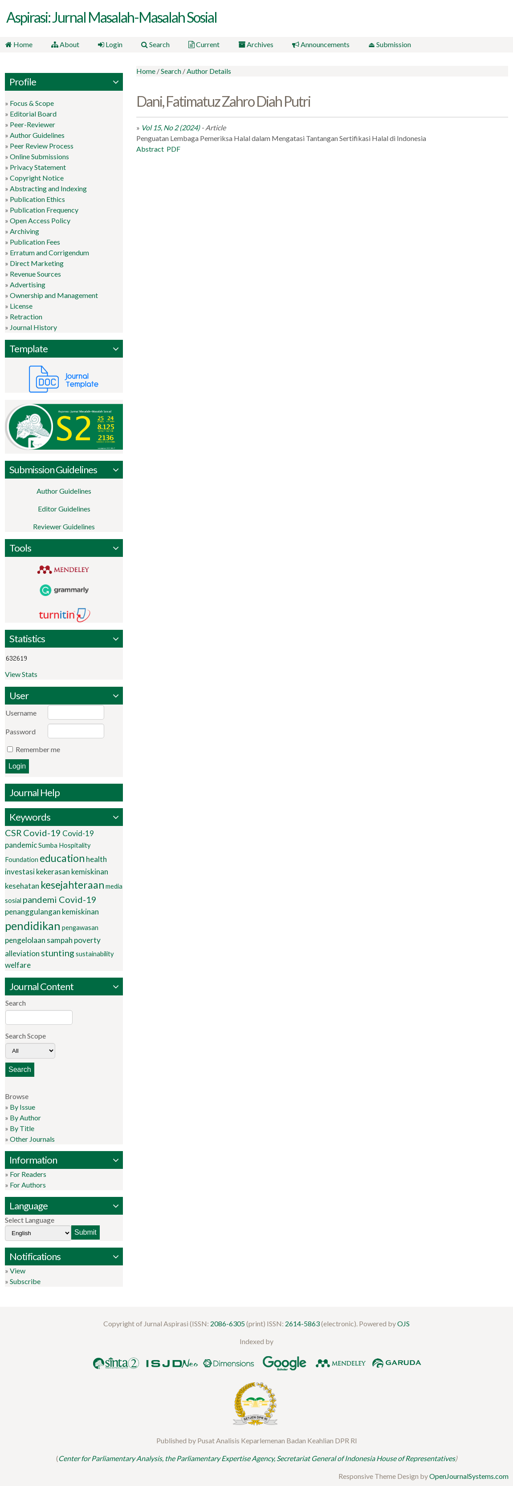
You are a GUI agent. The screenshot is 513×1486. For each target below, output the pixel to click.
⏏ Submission (383, 44)
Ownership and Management (54, 294)
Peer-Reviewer (32, 124)
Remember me (38, 749)
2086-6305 (227, 1323)
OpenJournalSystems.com (469, 1476)
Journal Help (34, 792)
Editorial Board (33, 113)
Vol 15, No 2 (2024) (170, 127)
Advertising (27, 284)
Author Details (209, 70)
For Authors (28, 1184)
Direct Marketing (37, 262)
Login (108, 44)
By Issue (22, 1106)
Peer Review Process (41, 145)
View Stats (21, 674)
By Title (22, 1128)
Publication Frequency (44, 209)
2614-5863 (302, 1323)
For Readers (28, 1173)
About (64, 44)
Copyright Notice (37, 177)
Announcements (315, 44)
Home (18, 44)
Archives (251, 44)
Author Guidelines (37, 134)
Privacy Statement (38, 166)
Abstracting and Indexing (48, 188)
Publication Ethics (37, 198)
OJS (403, 1323)
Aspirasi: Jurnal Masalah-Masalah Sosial (111, 17)
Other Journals (32, 1138)
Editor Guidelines (64, 508)
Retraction (26, 316)
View (17, 1270)
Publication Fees (35, 241)
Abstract (150, 148)
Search (152, 44)
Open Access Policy (40, 220)
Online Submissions (39, 156)
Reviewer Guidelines (64, 526)
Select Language (29, 1219)
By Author (25, 1117)
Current (200, 44)
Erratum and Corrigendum (49, 252)
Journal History (33, 326)
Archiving (24, 230)
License (21, 305)
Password (20, 731)
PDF (173, 148)
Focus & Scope (32, 102)
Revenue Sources (35, 273)
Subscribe (25, 1281)
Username (21, 713)
